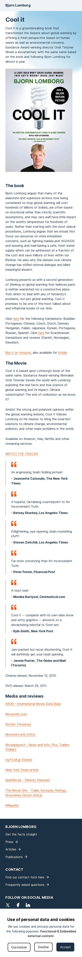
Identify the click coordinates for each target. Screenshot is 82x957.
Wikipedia (12, 805)
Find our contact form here (24, 877)
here (16, 319)
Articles (10, 849)
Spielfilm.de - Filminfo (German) (27, 780)
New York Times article (21, 770)
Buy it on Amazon (18, 352)
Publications (14, 857)
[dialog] (41, 933)
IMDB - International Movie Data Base (33, 704)
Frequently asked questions (24, 885)
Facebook (18, 905)
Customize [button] (19, 947)
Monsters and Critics (20, 734)
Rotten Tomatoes (18, 724)
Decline (43, 947)
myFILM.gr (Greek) (18, 760)
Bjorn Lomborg (18, 5)
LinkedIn (28, 905)
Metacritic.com (16, 714)
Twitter (7, 905)
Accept (65, 947)
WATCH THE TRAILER (21, 454)
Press (9, 842)
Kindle (62, 352)
